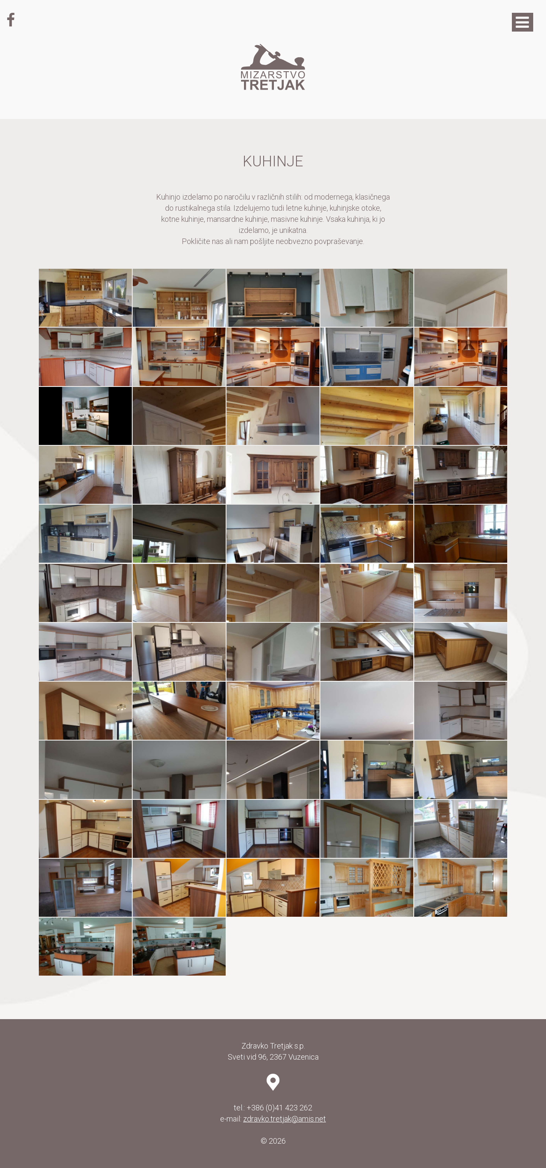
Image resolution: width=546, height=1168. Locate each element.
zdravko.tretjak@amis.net (284, 1118)
